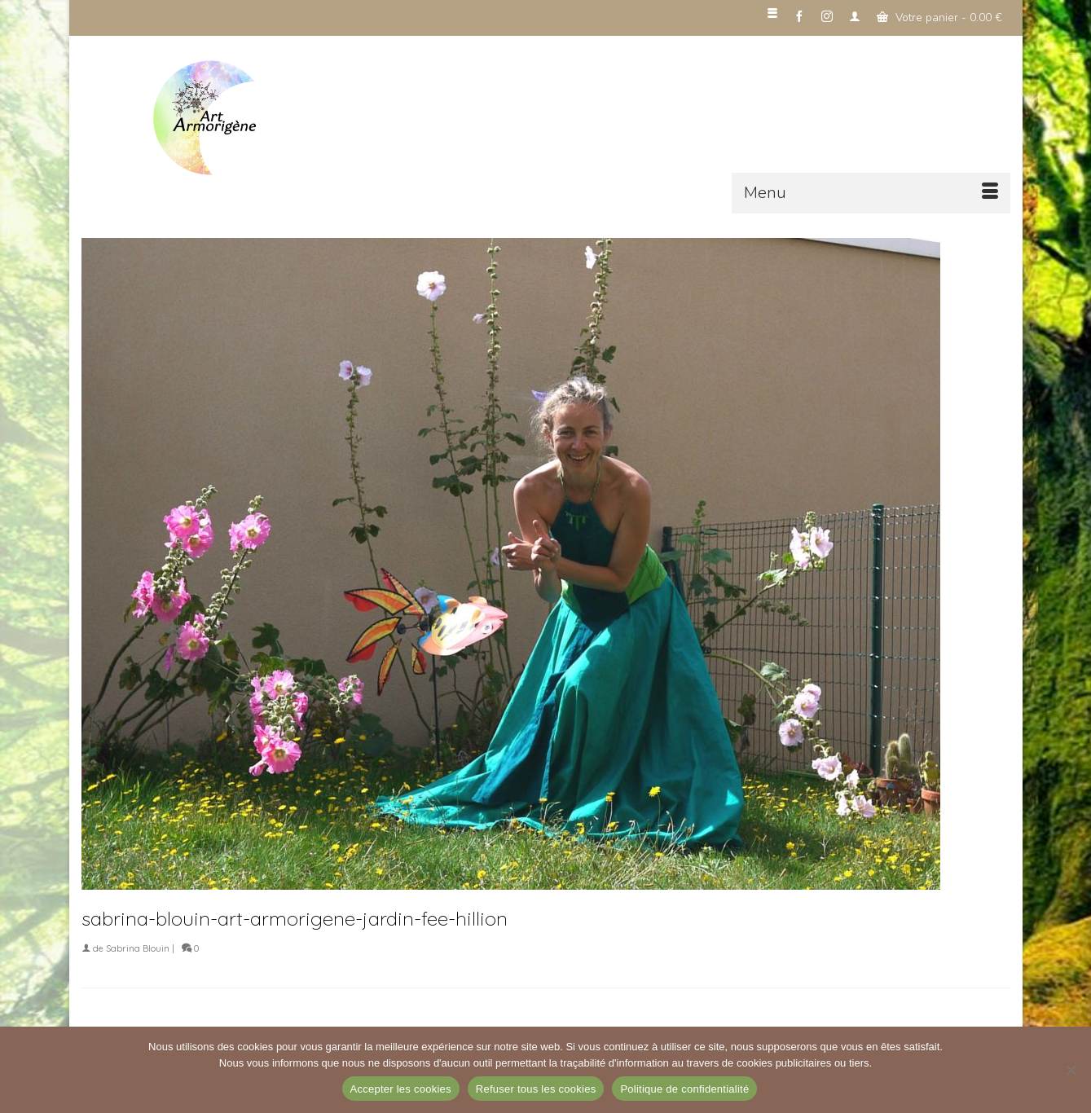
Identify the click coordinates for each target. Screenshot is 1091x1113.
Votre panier (939, 17)
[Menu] (871, 193)
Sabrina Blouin (137, 948)
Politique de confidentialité (684, 1089)
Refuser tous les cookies (536, 1089)
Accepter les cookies (400, 1089)
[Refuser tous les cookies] (1070, 1070)
